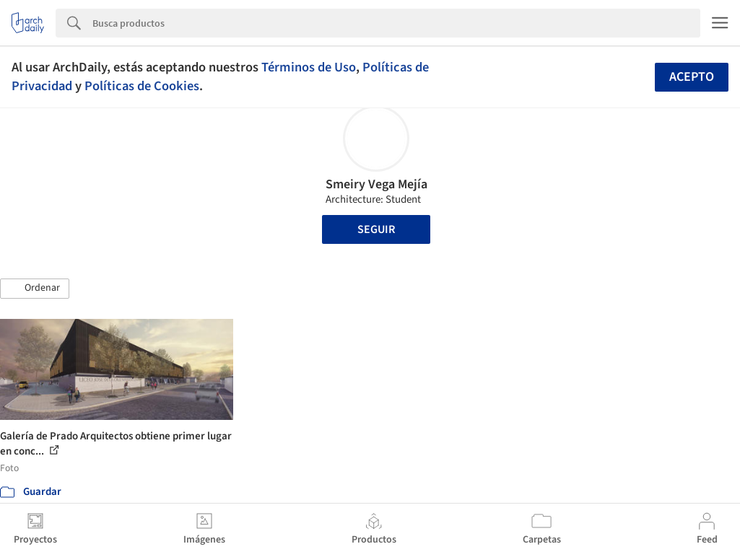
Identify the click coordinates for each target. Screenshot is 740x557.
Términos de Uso (308, 67)
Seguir (376, 229)
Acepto (691, 77)
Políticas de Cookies (141, 85)
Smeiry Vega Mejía (376, 184)
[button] (34, 288)
